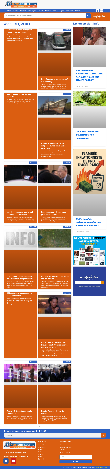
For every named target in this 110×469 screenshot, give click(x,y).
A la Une (8, 11)
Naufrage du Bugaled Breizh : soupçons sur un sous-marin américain (53, 145)
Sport (62, 11)
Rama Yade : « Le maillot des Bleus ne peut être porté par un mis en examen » (54, 344)
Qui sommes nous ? (66, 445)
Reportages (32, 11)
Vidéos (15, 11)
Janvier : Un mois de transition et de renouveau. (87, 135)
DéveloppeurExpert (100, 467)
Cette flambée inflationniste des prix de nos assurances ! (88, 222)
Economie (69, 11)
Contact (77, 11)
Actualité (23, 11)
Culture (55, 11)
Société (40, 11)
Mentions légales (65, 447)
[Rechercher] (88, 15)
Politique (48, 11)
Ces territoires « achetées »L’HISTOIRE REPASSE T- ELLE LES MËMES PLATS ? (89, 75)
